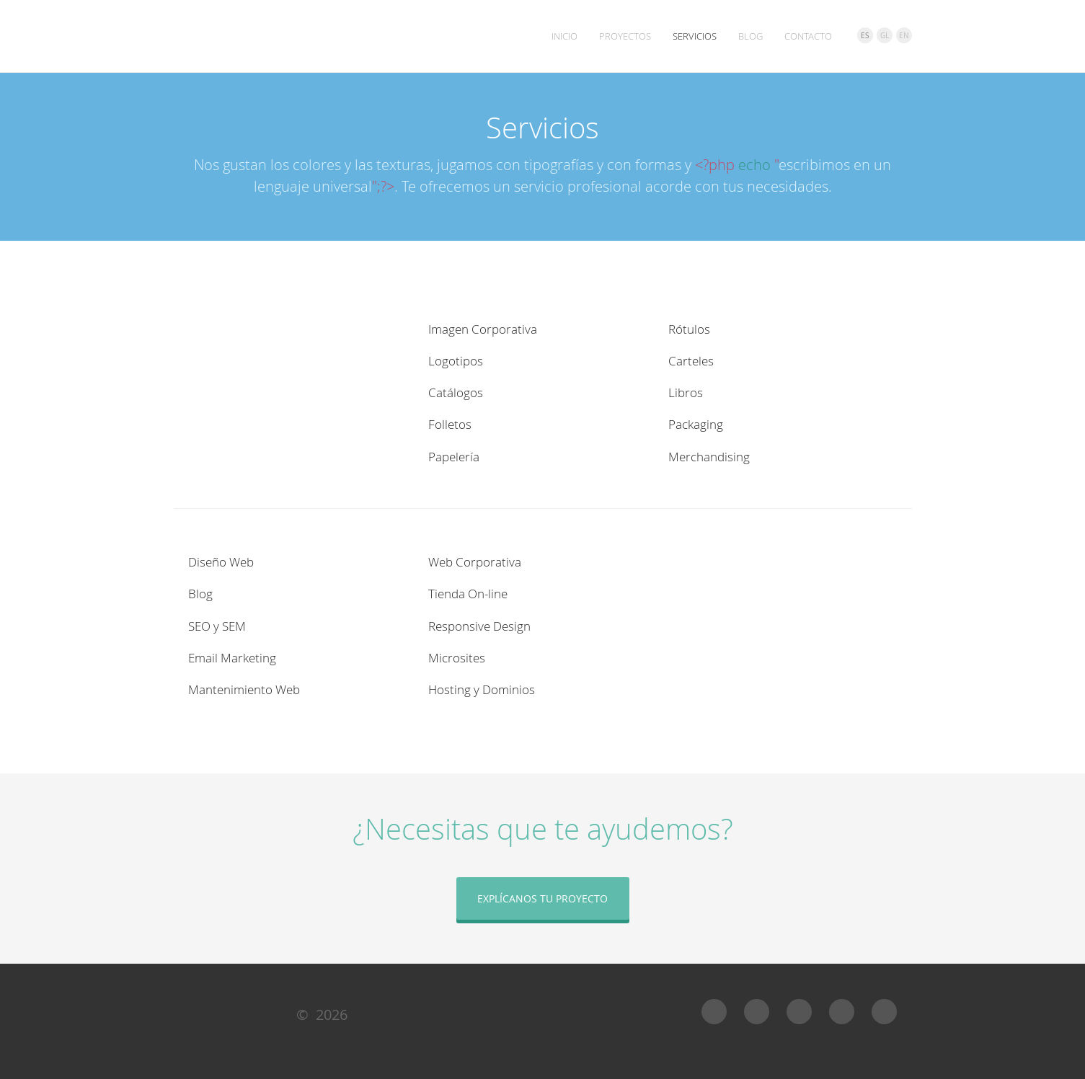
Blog (750, 36)
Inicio (564, 36)
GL (884, 35)
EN (904, 35)
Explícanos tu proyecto (542, 898)
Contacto (808, 36)
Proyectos (625, 36)
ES (865, 35)
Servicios (695, 36)
